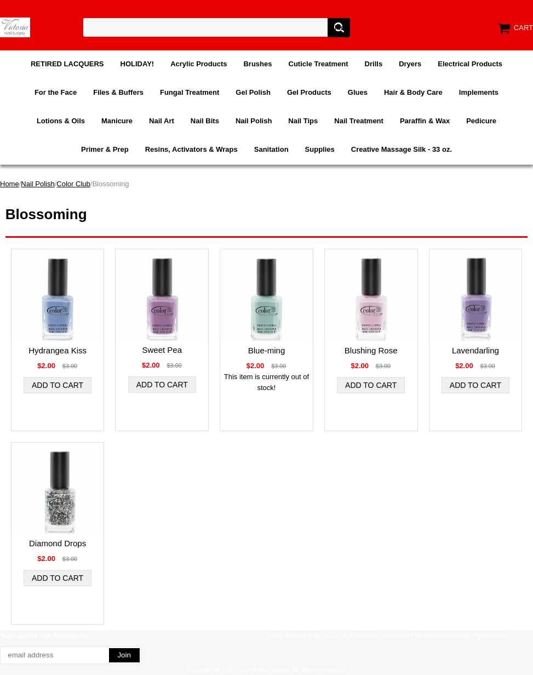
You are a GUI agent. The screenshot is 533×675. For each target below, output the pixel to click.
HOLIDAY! (137, 64)
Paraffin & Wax (425, 121)
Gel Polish (253, 92)
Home (9, 184)
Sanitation (271, 149)
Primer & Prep (105, 149)
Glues (358, 92)
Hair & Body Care (413, 92)
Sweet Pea (162, 349)
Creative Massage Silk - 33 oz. (401, 149)
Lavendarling (475, 350)
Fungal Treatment (189, 92)
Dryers (410, 64)
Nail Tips (303, 121)
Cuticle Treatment (318, 64)
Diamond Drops (57, 543)
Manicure (117, 121)
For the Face (56, 92)
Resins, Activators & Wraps (191, 149)
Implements (478, 92)
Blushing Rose (371, 350)
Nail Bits (205, 121)
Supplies (320, 149)
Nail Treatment (358, 121)
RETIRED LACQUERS (67, 64)
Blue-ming (266, 350)
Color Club (73, 184)
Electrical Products (470, 64)
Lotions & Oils (61, 121)
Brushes (257, 64)
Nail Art (161, 121)
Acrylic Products (198, 64)
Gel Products (309, 92)
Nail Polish (254, 121)
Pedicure (481, 121)
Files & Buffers (118, 92)
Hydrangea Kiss (57, 350)
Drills (374, 64)
